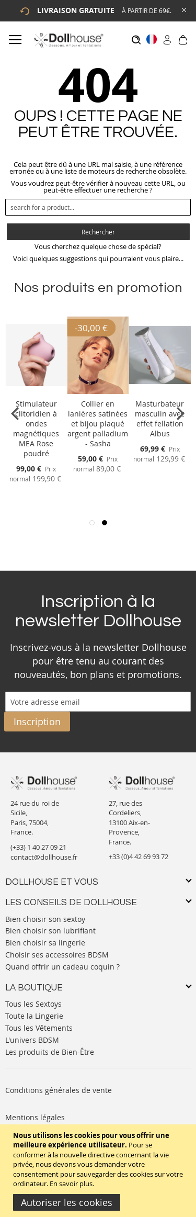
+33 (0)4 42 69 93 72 (138, 856)
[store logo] (68, 40)
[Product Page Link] (36, 391)
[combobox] (98, 207)
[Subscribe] (37, 721)
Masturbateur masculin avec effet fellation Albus (160, 418)
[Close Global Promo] (183, 9)
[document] (99, 1171)
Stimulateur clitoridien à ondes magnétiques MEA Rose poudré (36, 428)
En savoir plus (71, 1183)
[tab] (98, 882)
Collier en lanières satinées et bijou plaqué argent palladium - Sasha (97, 423)
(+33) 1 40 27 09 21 (38, 847)
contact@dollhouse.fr (43, 857)
